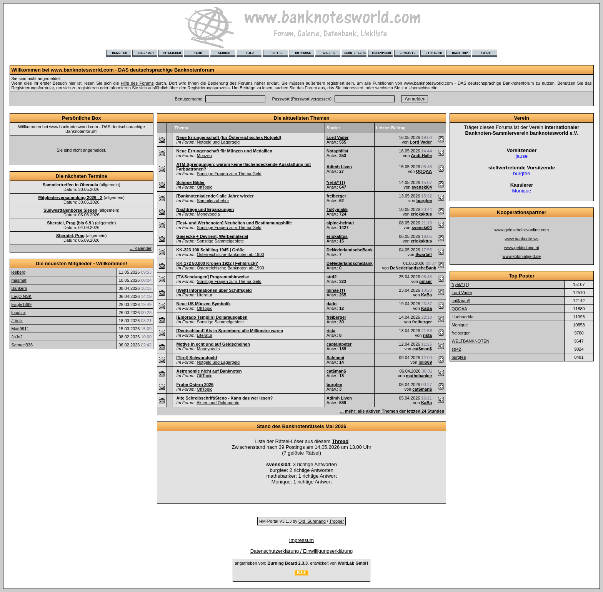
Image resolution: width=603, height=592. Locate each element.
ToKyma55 (337, 209)
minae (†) (335, 290)
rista (330, 330)
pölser (425, 281)
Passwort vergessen (311, 99)
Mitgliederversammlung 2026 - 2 (70, 197)
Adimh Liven (339, 166)
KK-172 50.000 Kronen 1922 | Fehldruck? (217, 263)
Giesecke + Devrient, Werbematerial (212, 236)
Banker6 (19, 288)
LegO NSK (22, 296)
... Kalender (141, 248)
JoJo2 (17, 336)
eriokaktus (421, 214)
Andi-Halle (421, 155)
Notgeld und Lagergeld (218, 142)
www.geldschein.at (521, 247)
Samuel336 (22, 345)
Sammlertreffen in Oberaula (70, 184)
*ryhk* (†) (335, 182)
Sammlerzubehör (213, 200)
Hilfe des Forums (137, 83)
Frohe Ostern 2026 (195, 384)
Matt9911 (20, 328)
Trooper (336, 521)
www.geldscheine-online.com (521, 229)
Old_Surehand (312, 521)
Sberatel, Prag (70, 235)
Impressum (301, 540)
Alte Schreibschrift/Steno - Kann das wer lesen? (225, 398)
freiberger (336, 196)
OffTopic (204, 187)
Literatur (204, 295)
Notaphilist (337, 151)
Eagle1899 (22, 304)
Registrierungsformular (33, 87)
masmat (19, 280)
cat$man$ (422, 348)
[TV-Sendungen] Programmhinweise (213, 276)
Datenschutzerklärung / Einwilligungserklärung (301, 551)
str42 (331, 276)
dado (331, 303)
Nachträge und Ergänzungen (205, 209)
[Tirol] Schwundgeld (197, 357)
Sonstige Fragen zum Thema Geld (229, 173)
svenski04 (421, 187)
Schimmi (335, 357)
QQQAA (424, 171)
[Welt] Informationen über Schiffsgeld (214, 290)
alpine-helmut (340, 223)
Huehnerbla (462, 316)
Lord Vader (337, 137)
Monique (459, 325)
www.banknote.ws (521, 238)
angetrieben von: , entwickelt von (301, 563)
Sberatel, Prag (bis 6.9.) (70, 223)
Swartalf (423, 254)
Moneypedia (208, 214)
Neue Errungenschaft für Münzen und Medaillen (224, 151)
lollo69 (425, 362)
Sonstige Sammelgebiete (220, 241)
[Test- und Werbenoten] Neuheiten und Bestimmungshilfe (234, 223)
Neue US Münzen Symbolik (204, 303)
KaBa (426, 295)
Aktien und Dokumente (218, 402)
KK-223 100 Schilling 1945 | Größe (211, 250)
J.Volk (17, 320)
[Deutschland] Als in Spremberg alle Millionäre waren (230, 330)
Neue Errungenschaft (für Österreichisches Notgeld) (229, 137)
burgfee (424, 200)
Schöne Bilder (191, 182)
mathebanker (419, 375)
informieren (120, 87)
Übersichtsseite (422, 87)
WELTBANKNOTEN (470, 341)
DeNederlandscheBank (349, 250)
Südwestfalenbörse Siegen (70, 210)
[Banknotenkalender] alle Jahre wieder (215, 196)
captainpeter (338, 344)
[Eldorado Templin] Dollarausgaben (212, 317)
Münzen (204, 155)
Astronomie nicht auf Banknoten (209, 371)
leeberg (19, 272)
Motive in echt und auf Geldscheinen (213, 344)
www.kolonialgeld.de (522, 256)
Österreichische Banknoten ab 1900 (230, 254)
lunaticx (19, 312)
